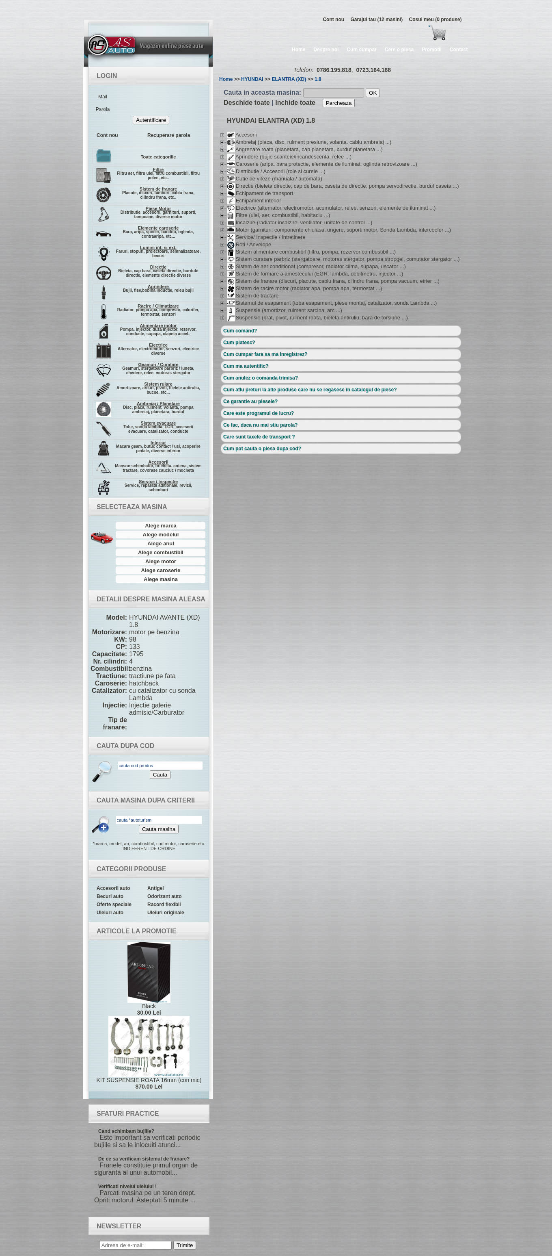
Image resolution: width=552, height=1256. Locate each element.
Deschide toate (247, 102)
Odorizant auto (164, 896)
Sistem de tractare (252, 296)
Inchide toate (295, 102)
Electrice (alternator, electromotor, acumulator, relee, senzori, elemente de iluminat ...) (331, 208)
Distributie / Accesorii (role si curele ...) (276, 171)
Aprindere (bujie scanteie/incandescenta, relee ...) (289, 157)
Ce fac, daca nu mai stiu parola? (260, 425)
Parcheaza (339, 103)
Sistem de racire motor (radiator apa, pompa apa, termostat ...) (304, 288)
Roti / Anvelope (249, 244)
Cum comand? (240, 331)
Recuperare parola (168, 135)
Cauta (160, 775)
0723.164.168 (373, 70)
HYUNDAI (252, 79)
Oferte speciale (114, 904)
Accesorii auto (113, 888)
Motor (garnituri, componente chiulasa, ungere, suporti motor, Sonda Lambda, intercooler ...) (339, 230)
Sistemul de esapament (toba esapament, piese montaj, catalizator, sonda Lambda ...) (332, 303)
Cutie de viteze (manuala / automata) (274, 179)
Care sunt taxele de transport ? (259, 437)
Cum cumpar (361, 49)
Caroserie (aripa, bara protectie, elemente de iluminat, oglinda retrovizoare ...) (322, 164)
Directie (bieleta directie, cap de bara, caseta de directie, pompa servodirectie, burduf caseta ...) (343, 186)
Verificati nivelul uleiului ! (127, 1186)
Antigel (155, 888)
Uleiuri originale (165, 912)
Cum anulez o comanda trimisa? (260, 378)
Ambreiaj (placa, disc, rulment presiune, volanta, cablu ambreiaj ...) (309, 142)
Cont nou (333, 19)
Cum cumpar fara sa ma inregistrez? (265, 354)
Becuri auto (110, 896)
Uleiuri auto (110, 912)
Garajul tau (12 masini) (376, 19)
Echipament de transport (260, 193)
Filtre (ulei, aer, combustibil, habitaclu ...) (278, 215)
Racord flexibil (164, 904)
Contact (459, 49)
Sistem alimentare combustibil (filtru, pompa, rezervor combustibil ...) (311, 252)
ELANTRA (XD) (289, 79)
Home (298, 49)
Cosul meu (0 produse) (435, 19)
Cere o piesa (399, 49)
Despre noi (326, 49)
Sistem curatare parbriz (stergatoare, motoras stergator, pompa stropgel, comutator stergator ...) (343, 259)
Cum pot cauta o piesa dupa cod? (262, 448)
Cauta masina (158, 829)
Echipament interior (254, 200)
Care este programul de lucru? (258, 413)
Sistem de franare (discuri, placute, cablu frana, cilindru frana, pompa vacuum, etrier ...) (333, 281)
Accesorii (242, 135)
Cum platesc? (239, 342)
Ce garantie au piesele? (250, 401)
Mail (102, 97)
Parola (103, 109)
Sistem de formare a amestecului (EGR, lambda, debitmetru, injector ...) (315, 274)
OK (373, 93)
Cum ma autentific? (245, 366)
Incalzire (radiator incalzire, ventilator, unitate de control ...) (299, 222)
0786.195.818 (334, 70)
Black (149, 979)
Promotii (432, 49)
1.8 (318, 79)
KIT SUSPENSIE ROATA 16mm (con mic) (149, 1053)
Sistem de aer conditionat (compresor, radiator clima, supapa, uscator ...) (316, 266)
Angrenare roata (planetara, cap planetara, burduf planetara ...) (305, 149)
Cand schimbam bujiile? (126, 1131)
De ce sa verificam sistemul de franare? (144, 1159)
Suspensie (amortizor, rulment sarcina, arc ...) (284, 310)
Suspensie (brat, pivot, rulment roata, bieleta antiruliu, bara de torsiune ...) (317, 318)
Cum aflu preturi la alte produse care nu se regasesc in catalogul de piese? (310, 390)
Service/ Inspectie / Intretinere (266, 237)
